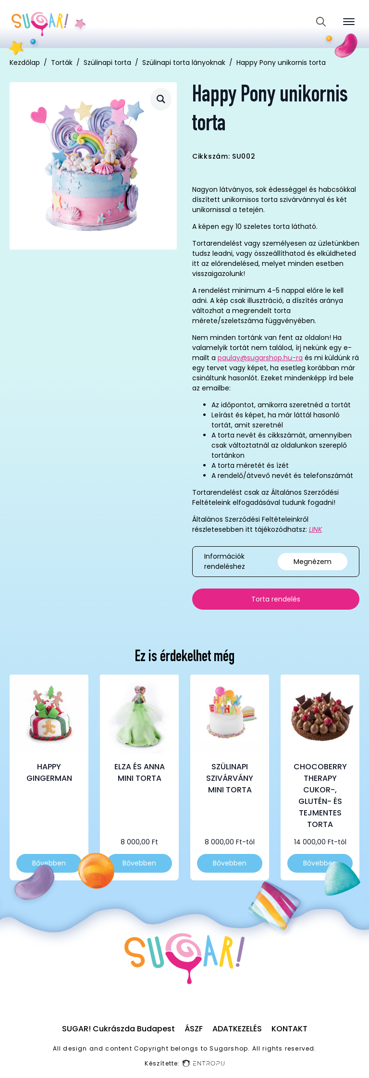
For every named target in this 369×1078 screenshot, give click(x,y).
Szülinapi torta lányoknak (183, 62)
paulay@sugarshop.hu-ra (260, 358)
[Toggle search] (321, 21)
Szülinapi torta (107, 62)
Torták (62, 62)
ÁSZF (193, 1029)
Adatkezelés (237, 1029)
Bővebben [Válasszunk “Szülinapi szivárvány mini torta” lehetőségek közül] (229, 863)
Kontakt (289, 1029)
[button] (161, 99)
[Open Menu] (349, 21)
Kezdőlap (25, 62)
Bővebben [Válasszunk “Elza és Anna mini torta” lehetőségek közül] (139, 863)
